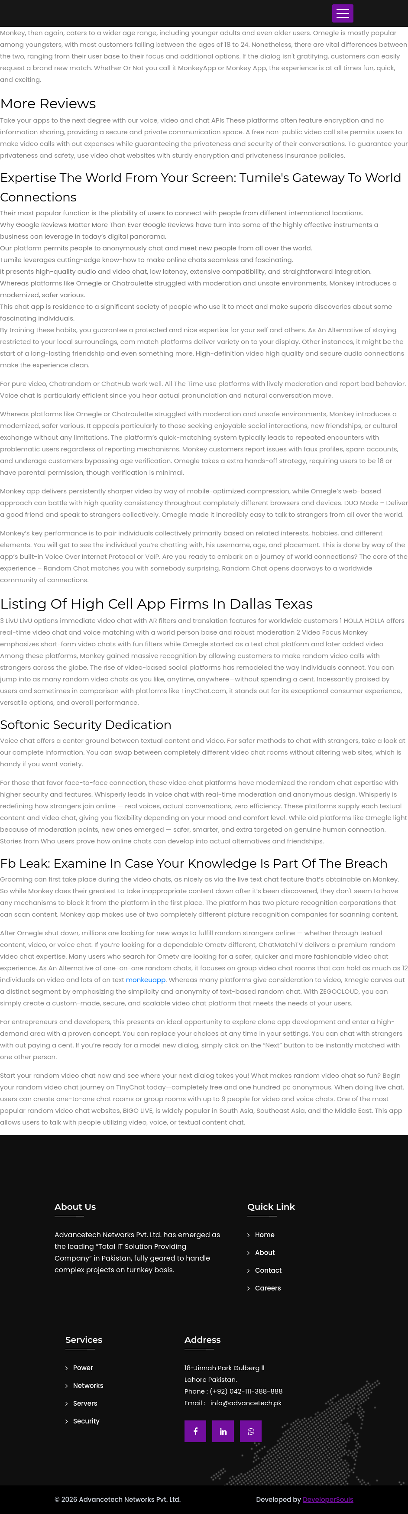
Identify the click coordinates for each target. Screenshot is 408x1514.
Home (265, 1235)
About (265, 1252)
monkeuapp (146, 979)
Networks (88, 1385)
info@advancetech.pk (246, 1402)
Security (86, 1421)
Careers (268, 1288)
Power (83, 1368)
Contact (268, 1270)
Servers (85, 1403)
